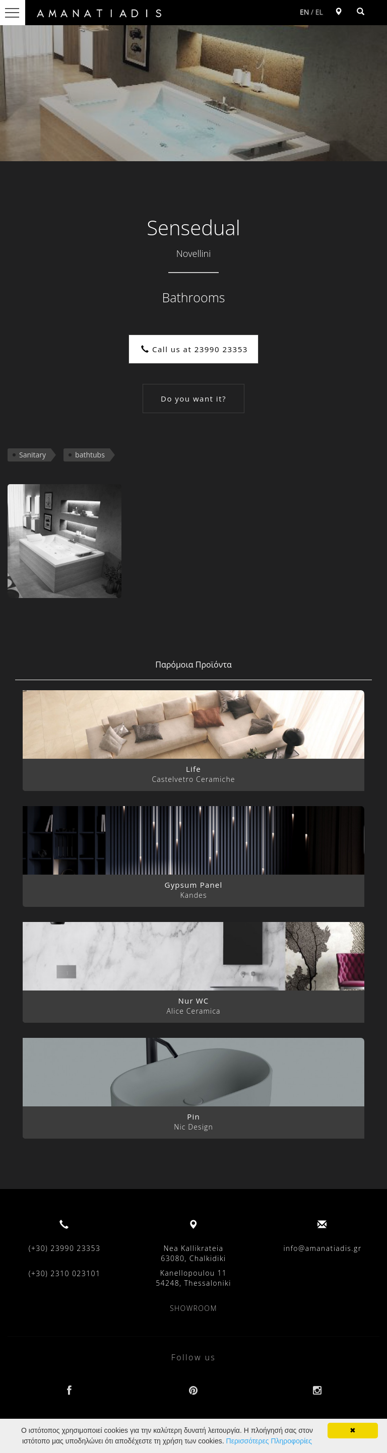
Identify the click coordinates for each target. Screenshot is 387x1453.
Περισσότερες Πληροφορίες (269, 1441)
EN (304, 12)
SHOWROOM (193, 1308)
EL (319, 12)
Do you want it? (193, 398)
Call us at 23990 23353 (194, 349)
